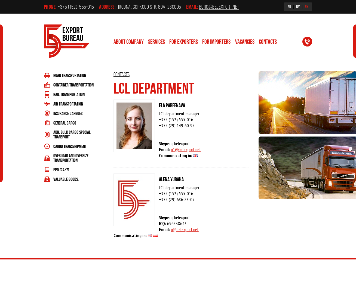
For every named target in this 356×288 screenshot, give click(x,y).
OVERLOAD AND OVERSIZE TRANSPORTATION (70, 157)
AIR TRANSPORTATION (68, 103)
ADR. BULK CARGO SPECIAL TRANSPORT (72, 134)
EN (306, 6)
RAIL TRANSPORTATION (69, 94)
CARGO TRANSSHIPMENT (70, 146)
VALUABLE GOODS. (66, 179)
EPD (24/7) (61, 169)
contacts (268, 41)
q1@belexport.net (186, 150)
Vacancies (244, 41)
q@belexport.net (185, 230)
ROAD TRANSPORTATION (69, 75)
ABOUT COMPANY (128, 41)
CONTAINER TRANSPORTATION (73, 84)
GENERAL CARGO (64, 122)
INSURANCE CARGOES (67, 113)
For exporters (183, 41)
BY (298, 6)
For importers (216, 41)
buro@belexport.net (219, 7)
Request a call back (310, 43)
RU (289, 6)
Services (156, 41)
